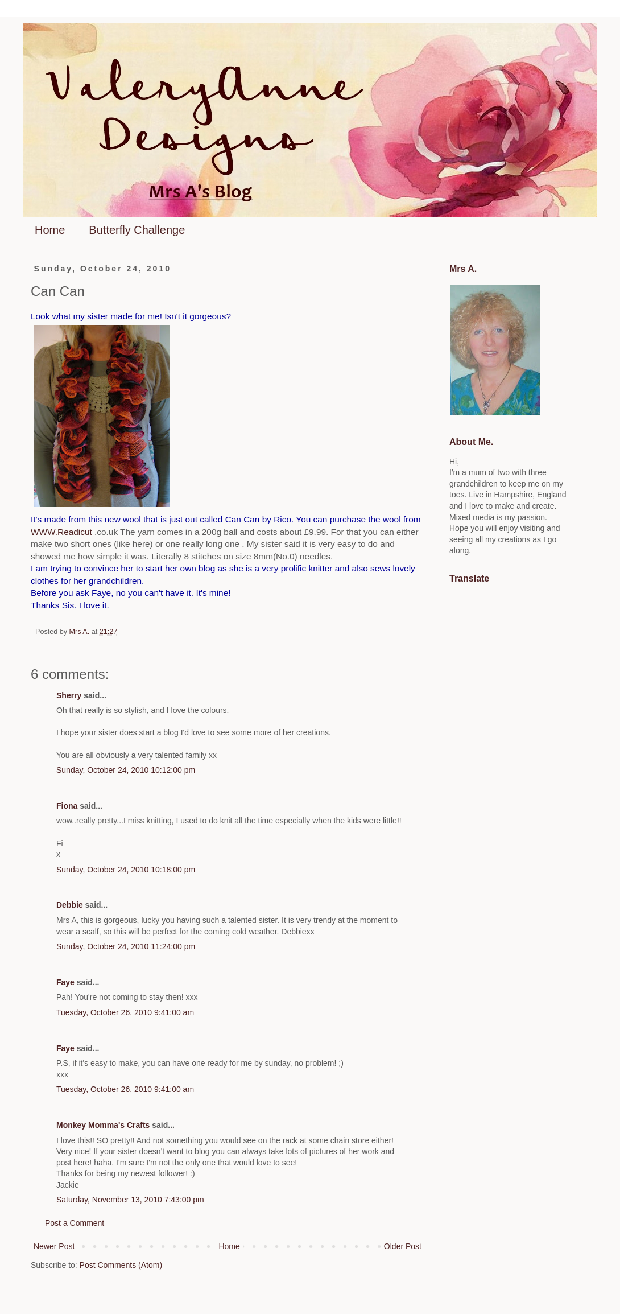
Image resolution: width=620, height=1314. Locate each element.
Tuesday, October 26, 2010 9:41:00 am (125, 1012)
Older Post (402, 1246)
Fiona (66, 805)
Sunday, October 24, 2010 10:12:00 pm (125, 770)
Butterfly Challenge (137, 230)
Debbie (69, 904)
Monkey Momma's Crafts (103, 1125)
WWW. (61, 532)
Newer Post (54, 1246)
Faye (65, 982)
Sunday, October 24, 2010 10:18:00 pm (125, 869)
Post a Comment (74, 1223)
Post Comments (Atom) (121, 1265)
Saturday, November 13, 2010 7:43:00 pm (130, 1199)
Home (50, 230)
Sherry (68, 695)
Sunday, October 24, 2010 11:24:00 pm (125, 946)
